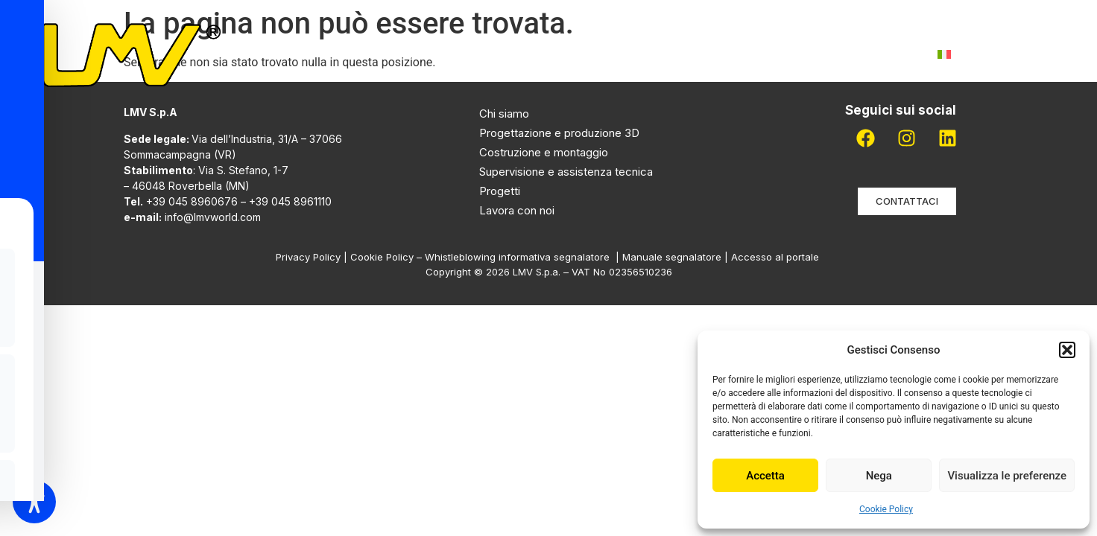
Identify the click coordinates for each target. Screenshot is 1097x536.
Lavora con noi (773, 54)
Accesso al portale (776, 257)
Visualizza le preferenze (1006, 475)
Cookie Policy (886, 509)
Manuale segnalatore (673, 257)
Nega (879, 475)
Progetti (614, 54)
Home (349, 54)
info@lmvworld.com (213, 217)
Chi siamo (426, 54)
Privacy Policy (308, 257)
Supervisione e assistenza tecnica (566, 172)
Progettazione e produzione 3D (559, 133)
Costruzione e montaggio (543, 152)
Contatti (879, 54)
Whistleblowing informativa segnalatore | (523, 257)
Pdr (683, 54)
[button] (1067, 349)
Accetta (765, 475)
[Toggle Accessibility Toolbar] (34, 502)
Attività (521, 54)
